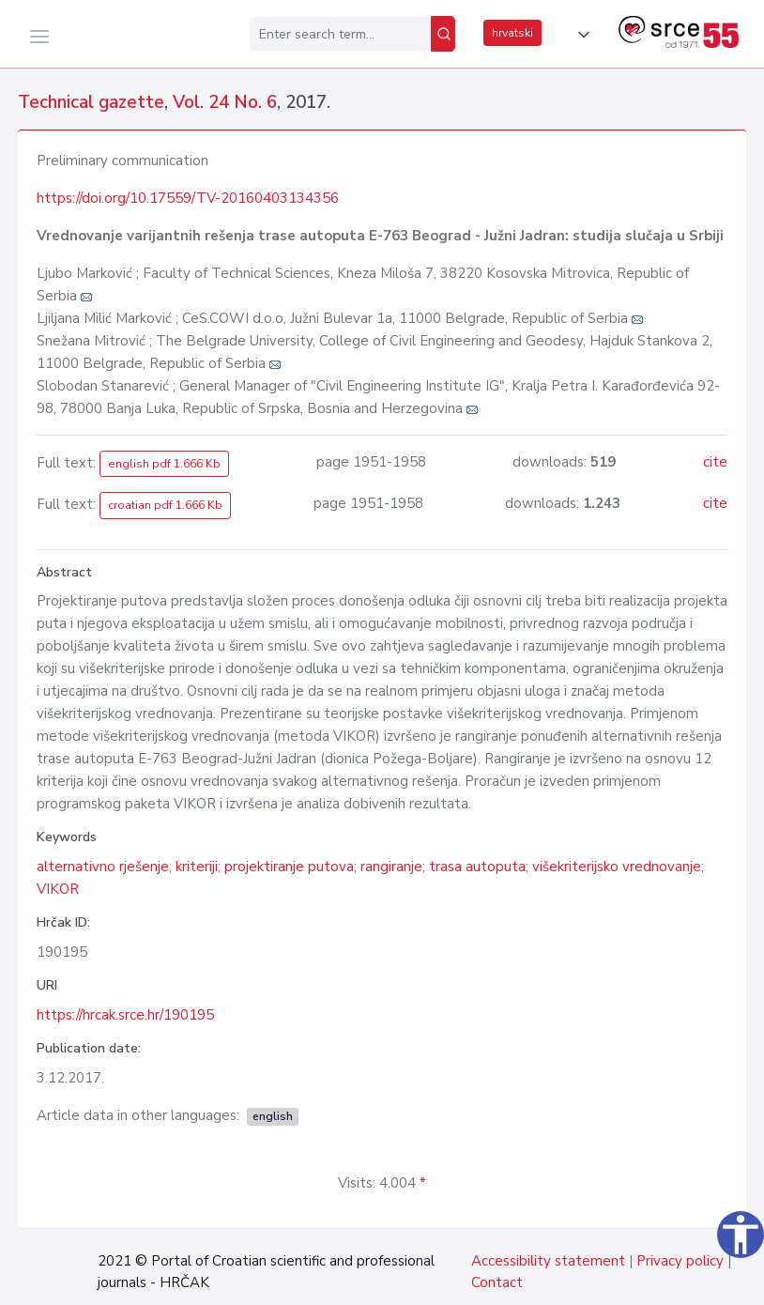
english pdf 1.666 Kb (164, 463)
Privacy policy (680, 1260)
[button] (580, 35)
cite (715, 462)
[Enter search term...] (340, 34)
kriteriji (197, 866)
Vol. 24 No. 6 (225, 102)
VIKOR (58, 889)
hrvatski (512, 32)
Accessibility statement (548, 1260)
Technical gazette (91, 102)
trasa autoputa (477, 866)
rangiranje (391, 866)
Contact (497, 1282)
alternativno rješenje (103, 866)
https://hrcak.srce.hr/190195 (125, 1015)
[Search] (443, 34)
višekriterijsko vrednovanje (616, 866)
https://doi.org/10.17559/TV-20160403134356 (188, 198)
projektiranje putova (289, 866)
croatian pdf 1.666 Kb (165, 505)
